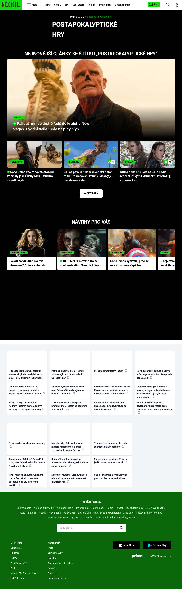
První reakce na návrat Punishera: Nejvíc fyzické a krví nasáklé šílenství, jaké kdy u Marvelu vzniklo (26, 479)
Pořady (91, 4)
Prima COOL (77, 16)
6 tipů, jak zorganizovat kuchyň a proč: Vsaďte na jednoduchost (111, 476)
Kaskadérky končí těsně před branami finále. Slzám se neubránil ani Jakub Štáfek (69, 406)
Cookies (14, 568)
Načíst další (91, 193)
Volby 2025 (69, 512)
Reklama (15, 553)
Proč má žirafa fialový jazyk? (110, 370)
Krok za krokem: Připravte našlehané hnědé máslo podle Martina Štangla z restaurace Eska (154, 407)
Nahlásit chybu (17, 578)
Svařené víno (84, 512)
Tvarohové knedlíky (82, 517)
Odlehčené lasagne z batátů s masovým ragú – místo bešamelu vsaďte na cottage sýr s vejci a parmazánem (154, 391)
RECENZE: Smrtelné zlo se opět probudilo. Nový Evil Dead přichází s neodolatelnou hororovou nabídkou (80, 263)
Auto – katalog (28, 512)
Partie (110, 507)
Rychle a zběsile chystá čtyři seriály (27, 444)
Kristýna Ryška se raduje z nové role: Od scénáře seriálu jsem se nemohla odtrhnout (67, 390)
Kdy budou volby (134, 507)
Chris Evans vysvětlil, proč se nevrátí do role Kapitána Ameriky (129, 263)
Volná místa (16, 548)
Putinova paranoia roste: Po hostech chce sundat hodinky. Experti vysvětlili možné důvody (27, 390)
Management (54, 543)
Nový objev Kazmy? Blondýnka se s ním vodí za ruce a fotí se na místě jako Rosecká (69, 478)
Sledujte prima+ (122, 4)
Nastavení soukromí (57, 578)
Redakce (52, 573)
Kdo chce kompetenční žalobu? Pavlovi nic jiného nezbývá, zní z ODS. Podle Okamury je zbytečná (26, 376)
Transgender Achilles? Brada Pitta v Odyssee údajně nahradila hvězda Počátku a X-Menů (27, 462)
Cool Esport (78, 4)
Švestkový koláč (126, 517)
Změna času (97, 507)
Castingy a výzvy (55, 553)
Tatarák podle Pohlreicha (107, 512)
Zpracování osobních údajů (60, 563)
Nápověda (52, 568)
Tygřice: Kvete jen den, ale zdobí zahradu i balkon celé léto (110, 445)
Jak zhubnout (24, 507)
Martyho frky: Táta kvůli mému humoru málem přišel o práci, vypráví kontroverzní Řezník (67, 446)
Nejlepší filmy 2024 (44, 507)
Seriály (57, 4)
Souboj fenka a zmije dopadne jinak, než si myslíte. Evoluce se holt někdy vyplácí (110, 406)
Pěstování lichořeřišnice (149, 512)
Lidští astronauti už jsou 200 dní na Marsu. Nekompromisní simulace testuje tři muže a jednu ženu (112, 390)
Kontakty (52, 558)
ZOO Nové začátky (155, 507)
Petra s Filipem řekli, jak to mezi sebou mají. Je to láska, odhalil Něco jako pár (67, 374)
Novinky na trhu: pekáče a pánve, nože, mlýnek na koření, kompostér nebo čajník (154, 374)
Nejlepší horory (65, 507)
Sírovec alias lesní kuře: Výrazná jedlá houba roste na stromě (110, 461)
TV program (82, 507)
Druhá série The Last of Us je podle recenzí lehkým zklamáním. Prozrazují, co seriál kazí (145, 176)
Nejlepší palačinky (105, 517)
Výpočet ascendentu (58, 517)
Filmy (47, 4)
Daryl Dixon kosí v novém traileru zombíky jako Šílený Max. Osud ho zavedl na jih (30, 176)
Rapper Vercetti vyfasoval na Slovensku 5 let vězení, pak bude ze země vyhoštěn (69, 462)
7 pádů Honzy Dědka (50, 512)
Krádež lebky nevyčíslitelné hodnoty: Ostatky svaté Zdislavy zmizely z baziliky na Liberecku (26, 406)
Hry (66, 4)
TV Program (104, 4)
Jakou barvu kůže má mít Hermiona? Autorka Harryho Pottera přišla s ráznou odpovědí (28, 263)
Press (50, 548)
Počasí (119, 507)
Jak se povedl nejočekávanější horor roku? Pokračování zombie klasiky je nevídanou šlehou (88, 176)
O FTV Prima (16, 543)
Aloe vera (128, 512)
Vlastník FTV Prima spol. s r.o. (24, 573)
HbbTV (14, 558)
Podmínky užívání (19, 563)
